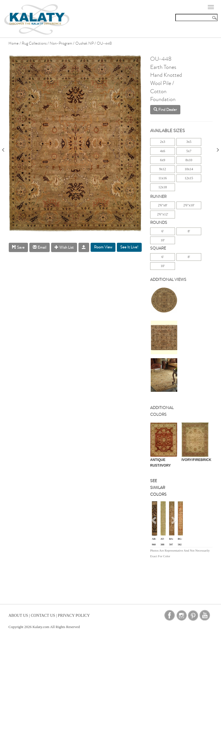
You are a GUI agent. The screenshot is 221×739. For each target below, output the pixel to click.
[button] (154, 522)
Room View (103, 247)
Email (39, 247)
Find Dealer (165, 109)
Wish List (64, 247)
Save (18, 247)
